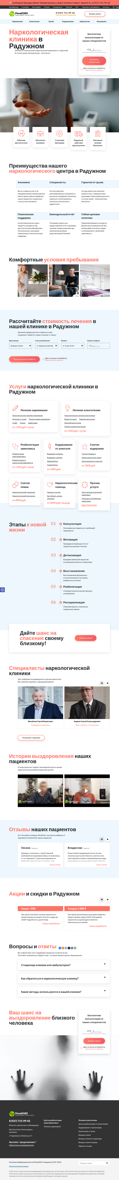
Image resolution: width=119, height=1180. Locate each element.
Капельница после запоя (91, 458)
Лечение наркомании (34, 410)
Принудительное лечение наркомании (27, 416)
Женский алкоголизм (72, 423)
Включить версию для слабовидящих (24, 1125)
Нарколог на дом (53, 492)
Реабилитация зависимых (29, 446)
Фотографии (36, 7)
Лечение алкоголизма (86, 410)
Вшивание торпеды (54, 458)
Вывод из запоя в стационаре (90, 1139)
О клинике (25, 7)
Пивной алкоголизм (87, 419)
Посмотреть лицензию (31, 738)
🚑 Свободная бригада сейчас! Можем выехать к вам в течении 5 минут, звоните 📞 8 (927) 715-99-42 (59, 2)
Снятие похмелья (89, 454)
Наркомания (17, 21)
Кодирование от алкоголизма (90, 1128)
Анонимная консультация (94, 60)
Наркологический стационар (23, 492)
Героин (22, 423)
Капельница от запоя (86, 1131)
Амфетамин (33, 423)
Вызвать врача (95, 14)
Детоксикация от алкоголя (92, 461)
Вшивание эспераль (55, 454)
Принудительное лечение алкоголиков (79, 416)
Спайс (14, 423)
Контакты (106, 7)
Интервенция (13, 7)
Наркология (85, 21)
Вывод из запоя (70, 419)
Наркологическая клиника (19, 1166)
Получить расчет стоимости (24, 359)
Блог (77, 7)
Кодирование (68, 21)
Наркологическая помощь (63, 484)
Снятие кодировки (97, 446)
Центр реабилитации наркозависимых (53, 1121)
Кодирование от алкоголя (63, 446)
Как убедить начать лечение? (54, 497)
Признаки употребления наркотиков (91, 500)
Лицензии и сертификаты (91, 7)
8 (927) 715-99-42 (65, 13)
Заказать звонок (85, 638)
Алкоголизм (34, 21)
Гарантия (69, 7)
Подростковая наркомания (39, 419)
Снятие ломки (25, 484)
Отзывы (46, 7)
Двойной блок (52, 461)
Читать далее (55, 864)
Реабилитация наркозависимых (19, 455)
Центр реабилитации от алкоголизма (93, 1124)
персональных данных (94, 70)
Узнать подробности (51, 923)
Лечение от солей (19, 419)
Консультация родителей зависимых (92, 493)
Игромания (101, 21)
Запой (51, 21)
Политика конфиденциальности (21, 1162)
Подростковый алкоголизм (75, 427)
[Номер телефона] (94, 1031)
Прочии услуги (95, 484)
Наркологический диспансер (23, 496)
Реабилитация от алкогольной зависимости (22, 461)
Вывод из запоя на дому (87, 1142)
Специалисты (57, 7)
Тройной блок (52, 465)
